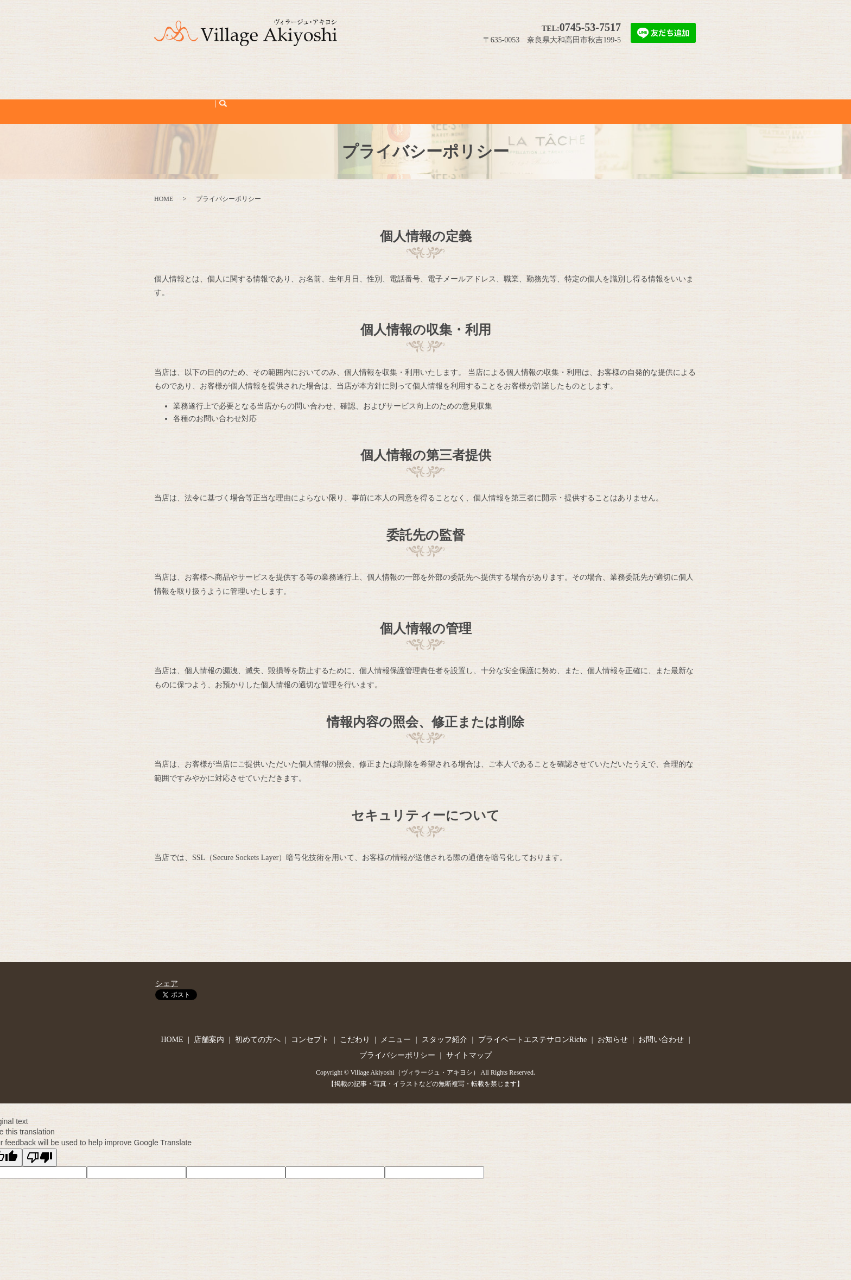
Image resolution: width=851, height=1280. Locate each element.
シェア (166, 946)
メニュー (389, 74)
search (683, 74)
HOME (180, 74)
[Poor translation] (39, 1119)
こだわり (351, 74)
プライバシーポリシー (397, 1017)
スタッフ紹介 (435, 74)
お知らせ (597, 74)
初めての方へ (260, 74)
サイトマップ (469, 1017)
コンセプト (309, 74)
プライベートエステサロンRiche (519, 74)
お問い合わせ (642, 74)
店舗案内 (214, 74)
